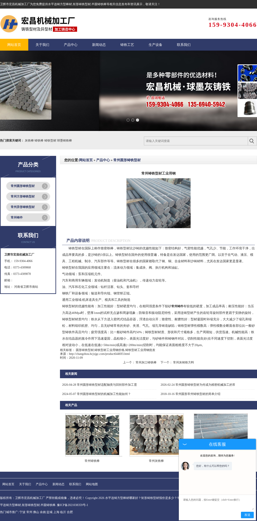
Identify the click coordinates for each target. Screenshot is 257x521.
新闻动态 (58, 484)
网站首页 (86, 160)
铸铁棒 (39, 140)
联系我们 (75, 484)
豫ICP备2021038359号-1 (72, 505)
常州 (29, 512)
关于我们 (25, 484)
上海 (56, 512)
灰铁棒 (30, 140)
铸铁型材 (50, 140)
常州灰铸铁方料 (183, 362)
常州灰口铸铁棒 (146, 362)
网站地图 (92, 484)
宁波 (22, 512)
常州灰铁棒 (156, 460)
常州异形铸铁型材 (23, 207)
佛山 (36, 512)
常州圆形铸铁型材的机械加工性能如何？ (96, 394)
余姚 (43, 512)
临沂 (63, 512)
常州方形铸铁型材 (23, 196)
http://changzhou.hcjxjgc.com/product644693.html (99, 353)
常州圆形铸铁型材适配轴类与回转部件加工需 (99, 384)
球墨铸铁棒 (64, 140)
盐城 (49, 512)
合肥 (70, 512)
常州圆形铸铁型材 (23, 186)
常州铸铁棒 (92, 460)
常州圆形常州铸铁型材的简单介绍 (190, 394)
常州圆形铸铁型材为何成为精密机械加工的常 (198, 384)
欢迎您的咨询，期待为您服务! (217, 455)
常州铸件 (17, 217)
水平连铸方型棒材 (60, 4)
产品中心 (103, 160)
